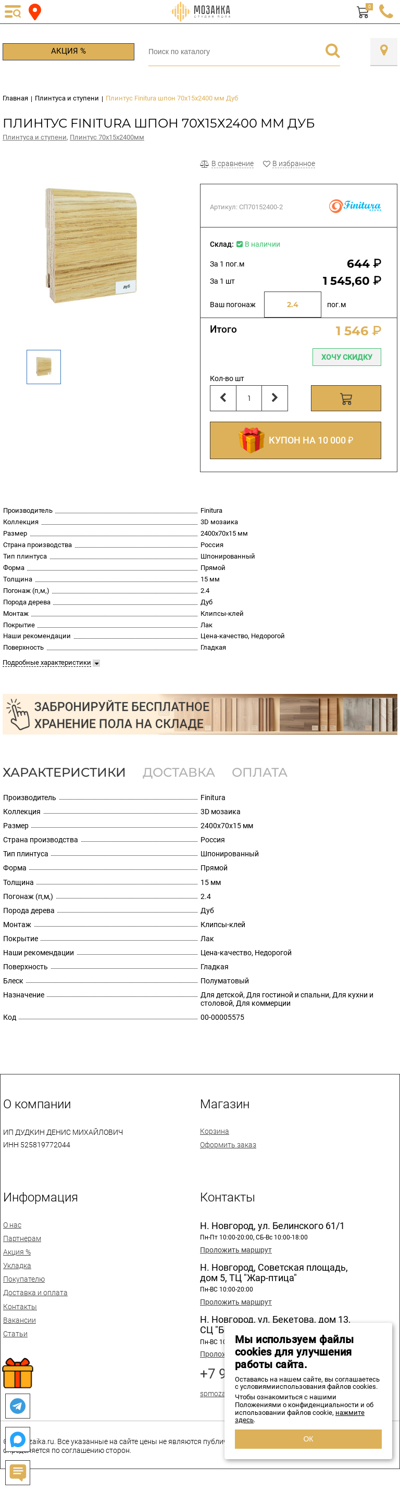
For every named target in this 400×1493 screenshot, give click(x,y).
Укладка (17, 1265)
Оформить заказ (228, 1145)
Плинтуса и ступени (35, 137)
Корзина (214, 1131)
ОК (308, 1439)
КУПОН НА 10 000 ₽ (296, 440)
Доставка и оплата (35, 1292)
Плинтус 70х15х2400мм (107, 137)
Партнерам (22, 1238)
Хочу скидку (346, 357)
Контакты (20, 1306)
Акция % (68, 51)
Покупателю (24, 1279)
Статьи (15, 1334)
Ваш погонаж (233, 304)
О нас (12, 1225)
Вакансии (19, 1320)
